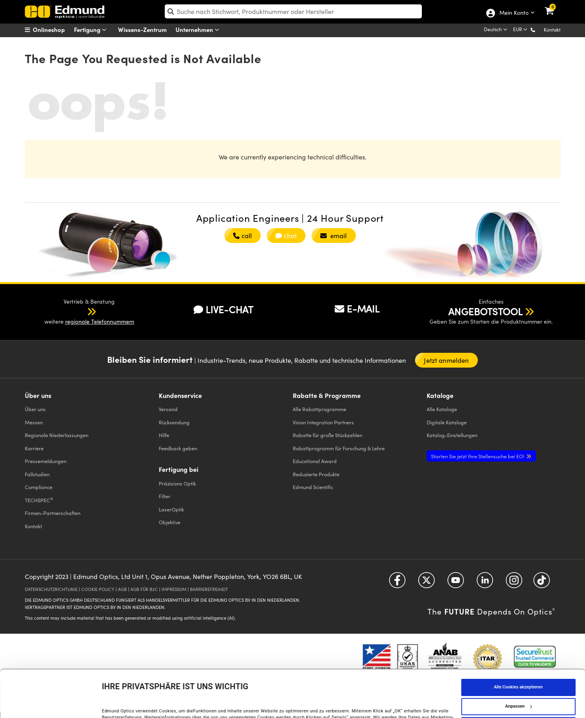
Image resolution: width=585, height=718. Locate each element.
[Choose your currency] (521, 30)
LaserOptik (171, 509)
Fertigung (92, 29)
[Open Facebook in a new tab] (397, 583)
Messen (34, 422)
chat (286, 235)
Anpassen (518, 665)
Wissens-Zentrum (142, 29)
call (242, 235)
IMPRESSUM (174, 589)
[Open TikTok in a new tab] (541, 583)
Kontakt (552, 29)
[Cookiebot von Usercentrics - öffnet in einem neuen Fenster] (52, 703)
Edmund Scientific (313, 486)
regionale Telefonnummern (99, 321)
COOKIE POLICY (97, 589)
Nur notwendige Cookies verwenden (518, 684)
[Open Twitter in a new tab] (426, 583)
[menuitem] (55, 29)
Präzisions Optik (177, 483)
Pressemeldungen (45, 460)
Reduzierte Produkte (316, 474)
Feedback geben (178, 448)
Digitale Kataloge (447, 422)
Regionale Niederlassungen (56, 435)
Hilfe (164, 435)
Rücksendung (174, 422)
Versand (168, 409)
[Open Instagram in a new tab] (514, 583)
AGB (122, 589)
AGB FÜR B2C (144, 589)
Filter (164, 496)
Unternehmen (199, 29)
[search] (293, 11)
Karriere (34, 448)
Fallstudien (37, 474)
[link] (554, 6)
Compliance (38, 486)
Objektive (169, 522)
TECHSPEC (39, 499)
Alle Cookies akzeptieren (518, 646)
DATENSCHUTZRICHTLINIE (51, 589)
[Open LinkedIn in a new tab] (485, 583)
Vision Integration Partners (323, 422)
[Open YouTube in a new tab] (455, 583)
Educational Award (315, 460)
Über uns (35, 409)
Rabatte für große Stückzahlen (327, 435)
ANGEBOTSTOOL (485, 311)
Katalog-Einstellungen (452, 435)
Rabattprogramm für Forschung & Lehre (339, 448)
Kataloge (442, 409)
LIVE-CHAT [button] (223, 309)
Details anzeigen (118, 703)
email (333, 235)
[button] (539, 29)
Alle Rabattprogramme (319, 409)
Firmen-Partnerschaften (52, 512)
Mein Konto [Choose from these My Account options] (513, 13)
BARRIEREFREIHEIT (209, 589)
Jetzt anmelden (446, 360)
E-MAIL (357, 308)
